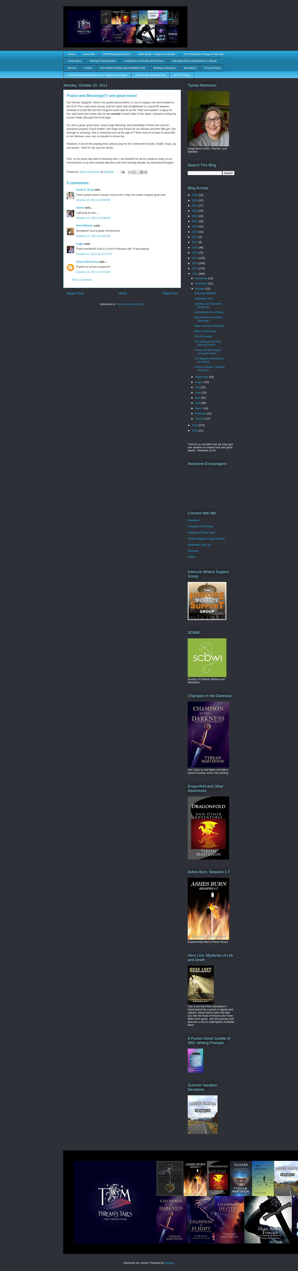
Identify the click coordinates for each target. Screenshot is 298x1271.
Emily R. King (84, 189)
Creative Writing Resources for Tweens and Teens (97, 74)
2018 (195, 236)
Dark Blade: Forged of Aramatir (156, 54)
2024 (195, 205)
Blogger (169, 1262)
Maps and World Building (209, 325)
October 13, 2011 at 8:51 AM (93, 271)
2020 (195, 226)
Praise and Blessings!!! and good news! (208, 351)
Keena (80, 207)
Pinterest (193, 550)
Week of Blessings (205, 331)
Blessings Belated (205, 293)
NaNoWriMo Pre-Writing (208, 312)
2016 (195, 247)
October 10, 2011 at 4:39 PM (93, 200)
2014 (195, 258)
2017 (195, 242)
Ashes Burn (75, 60)
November (201, 283)
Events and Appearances (151, 74)
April (198, 402)
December (201, 278)
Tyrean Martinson (87, 261)
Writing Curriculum (165, 67)
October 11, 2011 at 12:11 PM (94, 253)
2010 (195, 425)
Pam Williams (84, 225)
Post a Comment (82, 279)
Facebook (193, 520)
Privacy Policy (212, 67)
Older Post (170, 293)
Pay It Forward (203, 336)
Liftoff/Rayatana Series (116, 54)
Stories (72, 67)
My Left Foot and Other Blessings (208, 319)
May (198, 397)
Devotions (190, 67)
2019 (195, 231)
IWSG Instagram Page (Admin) (206, 538)
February (201, 413)
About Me (89, 54)
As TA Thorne (182, 74)
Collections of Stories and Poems (143, 60)
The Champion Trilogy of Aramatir (204, 54)
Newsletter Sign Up (199, 544)
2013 (195, 263)
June (198, 392)
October (200, 288)
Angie (79, 243)
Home (71, 54)
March (199, 408)
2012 (195, 268)
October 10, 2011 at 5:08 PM (93, 217)
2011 (195, 273)
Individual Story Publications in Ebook (194, 60)
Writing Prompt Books (103, 60)
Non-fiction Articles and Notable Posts (122, 67)
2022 (195, 216)
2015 (195, 252)
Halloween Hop (203, 298)
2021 (195, 221)
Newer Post (75, 293)
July (198, 387)
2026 (195, 195)
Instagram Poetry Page (201, 532)
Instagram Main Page (200, 526)
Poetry (88, 67)
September (202, 376)
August (199, 382)
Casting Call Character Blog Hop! (207, 305)
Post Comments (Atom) (130, 304)
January (200, 418)
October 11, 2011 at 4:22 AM (93, 235)
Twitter (192, 556)
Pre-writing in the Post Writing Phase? (207, 343)
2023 (195, 210)
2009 (195, 430)
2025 (195, 200)
